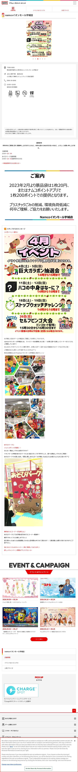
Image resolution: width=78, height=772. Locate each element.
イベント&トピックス (11, 663)
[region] (39, 755)
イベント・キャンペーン (13, 737)
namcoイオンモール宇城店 (14, 651)
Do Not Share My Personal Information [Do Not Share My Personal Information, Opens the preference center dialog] (38, 768)
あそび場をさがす (11, 718)
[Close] (75, 741)
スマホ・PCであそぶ (11, 731)
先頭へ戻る (74, 710)
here (11, 746)
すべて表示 (39, 639)
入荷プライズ (9, 668)
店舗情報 (7, 657)
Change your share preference (11, 764)
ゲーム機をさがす (11, 725)
